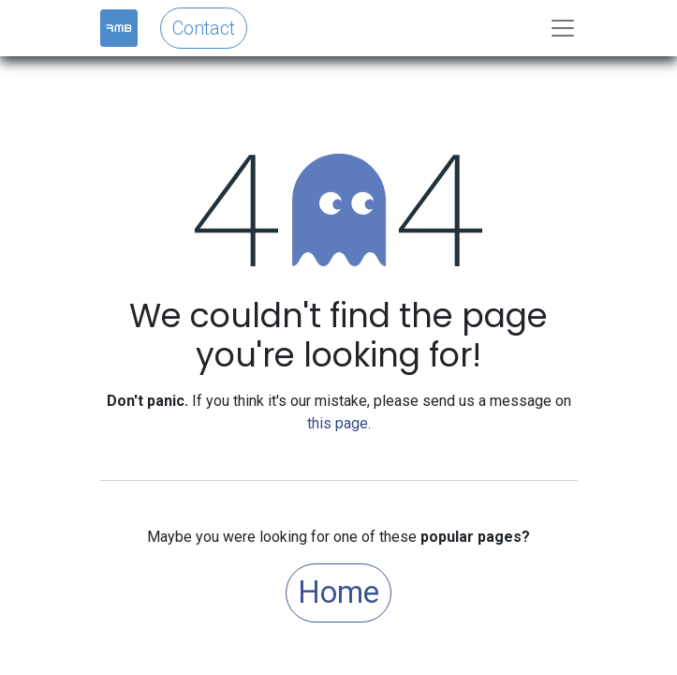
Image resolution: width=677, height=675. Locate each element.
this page (337, 423)
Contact (203, 28)
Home (338, 592)
